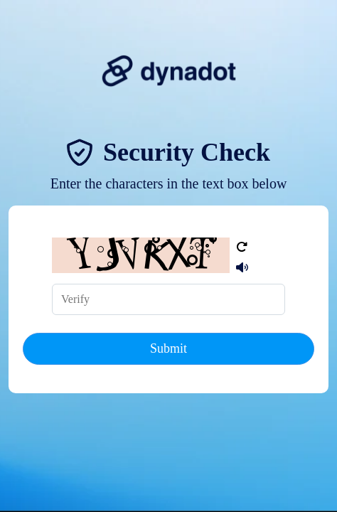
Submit (168, 348)
